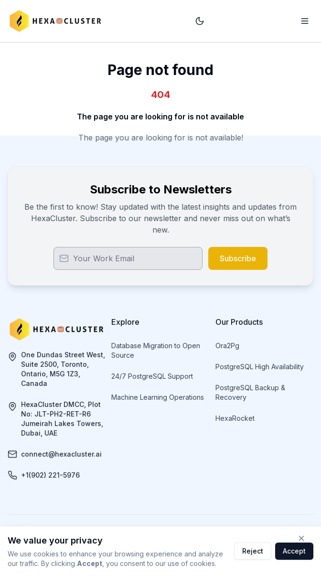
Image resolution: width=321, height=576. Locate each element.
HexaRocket (235, 418)
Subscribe (238, 258)
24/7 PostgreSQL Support (152, 376)
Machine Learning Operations (157, 397)
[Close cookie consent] (301, 538)
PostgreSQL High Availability (259, 367)
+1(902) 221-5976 (50, 475)
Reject (252, 551)
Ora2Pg (227, 345)
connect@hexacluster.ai (61, 454)
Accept (294, 551)
